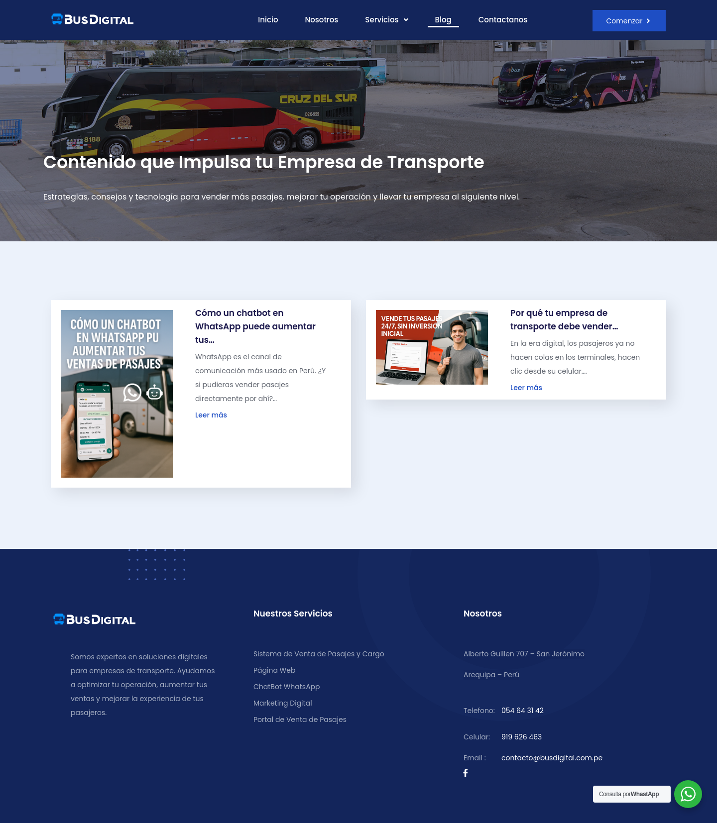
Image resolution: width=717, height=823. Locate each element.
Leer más (211, 416)
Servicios (386, 19)
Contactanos (503, 19)
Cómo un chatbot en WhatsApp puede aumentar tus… (255, 327)
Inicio (268, 19)
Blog (443, 19)
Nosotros (321, 19)
